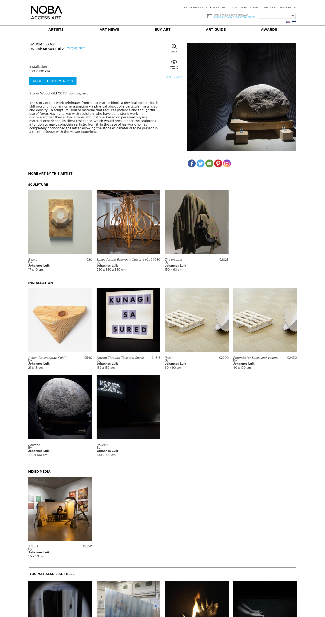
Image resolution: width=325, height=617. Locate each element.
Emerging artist (75, 48)
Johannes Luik (49, 49)
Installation (38, 67)
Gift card (270, 8)
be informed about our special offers (234, 17)
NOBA (244, 8)
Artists (56, 29)
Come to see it (174, 77)
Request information (53, 81)
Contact (256, 8)
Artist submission (195, 8)
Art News (109, 29)
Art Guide (216, 29)
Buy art (163, 29)
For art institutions (224, 8)
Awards (269, 29)
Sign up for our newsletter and (231, 15)
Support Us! (288, 8)
